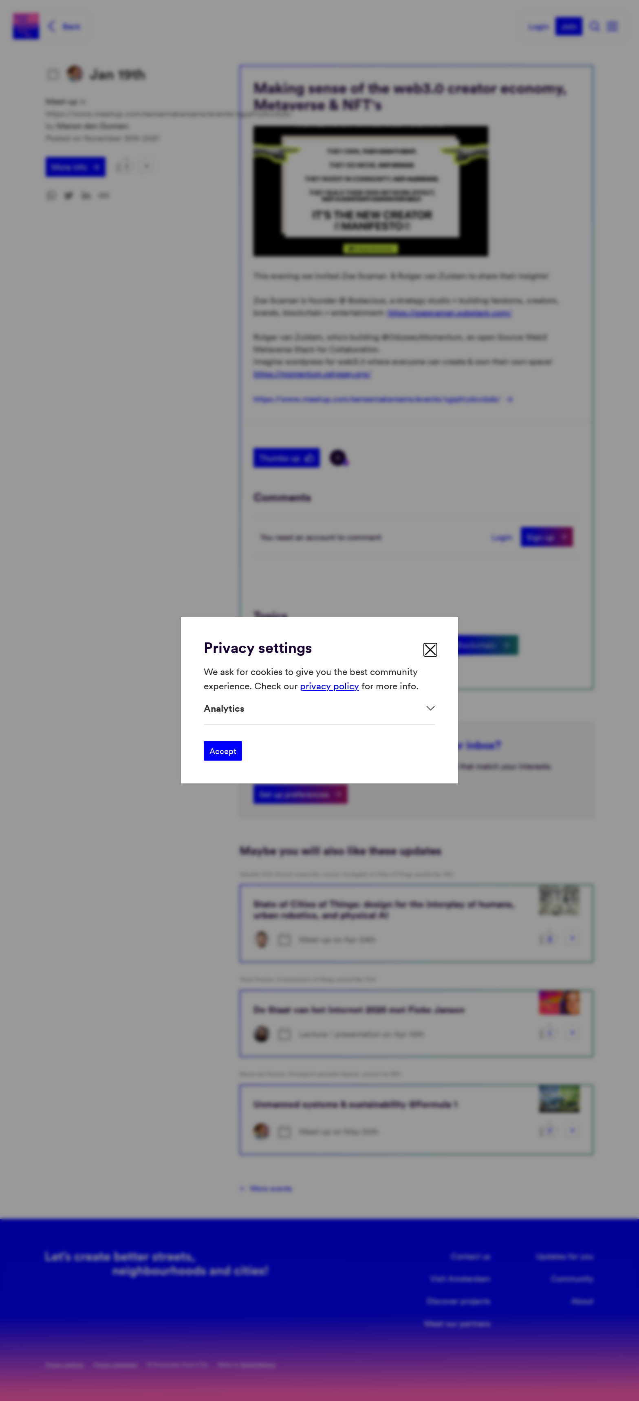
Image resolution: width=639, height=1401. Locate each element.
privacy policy (329, 685)
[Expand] (319, 708)
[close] (430, 649)
